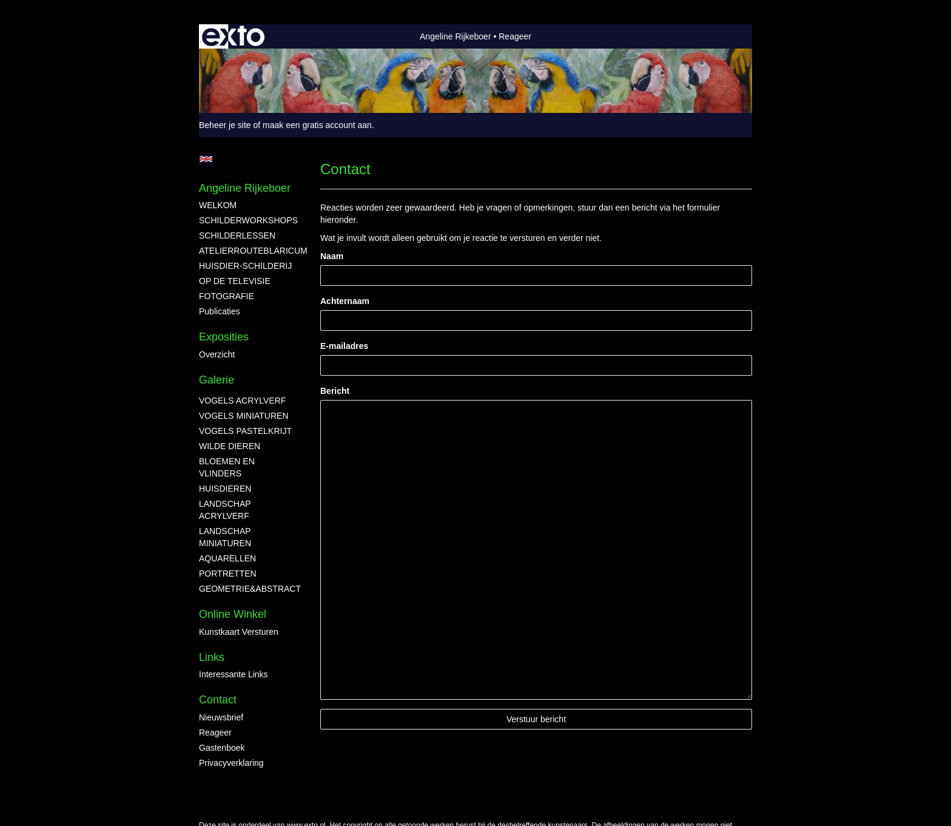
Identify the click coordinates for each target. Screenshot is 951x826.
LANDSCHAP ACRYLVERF (224, 510)
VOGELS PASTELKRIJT (245, 431)
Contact (218, 700)
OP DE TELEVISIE (235, 281)
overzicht (217, 354)
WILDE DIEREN (229, 446)
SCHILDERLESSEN (237, 235)
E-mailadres (344, 346)
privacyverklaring (231, 763)
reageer (215, 732)
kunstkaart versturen (238, 632)
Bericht (334, 391)
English (206, 159)
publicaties (219, 311)
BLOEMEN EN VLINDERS (227, 467)
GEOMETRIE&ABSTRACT (247, 589)
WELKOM (218, 205)
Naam (331, 256)
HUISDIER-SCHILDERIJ (245, 266)
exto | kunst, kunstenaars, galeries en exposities (233, 36)
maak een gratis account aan (317, 125)
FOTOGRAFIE (226, 296)
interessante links (233, 674)
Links (211, 657)
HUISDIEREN (225, 488)
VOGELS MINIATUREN (244, 416)
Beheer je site (225, 125)
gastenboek (222, 748)
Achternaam (344, 301)
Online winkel (232, 614)
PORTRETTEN (228, 573)
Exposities (224, 337)
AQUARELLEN (227, 558)
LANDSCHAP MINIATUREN (225, 537)
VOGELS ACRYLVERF (242, 400)
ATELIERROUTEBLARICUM (247, 251)
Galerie (216, 380)
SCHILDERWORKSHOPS (247, 220)
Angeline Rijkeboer (455, 36)
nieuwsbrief (221, 717)
